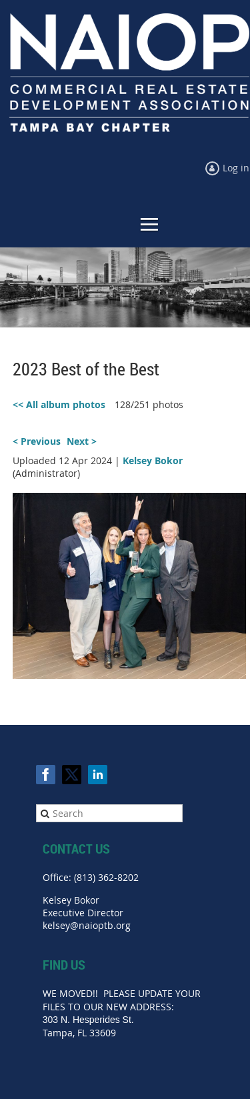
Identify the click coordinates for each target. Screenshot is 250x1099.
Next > (82, 441)
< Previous (37, 441)
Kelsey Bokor (153, 460)
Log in (236, 167)
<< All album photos (59, 404)
